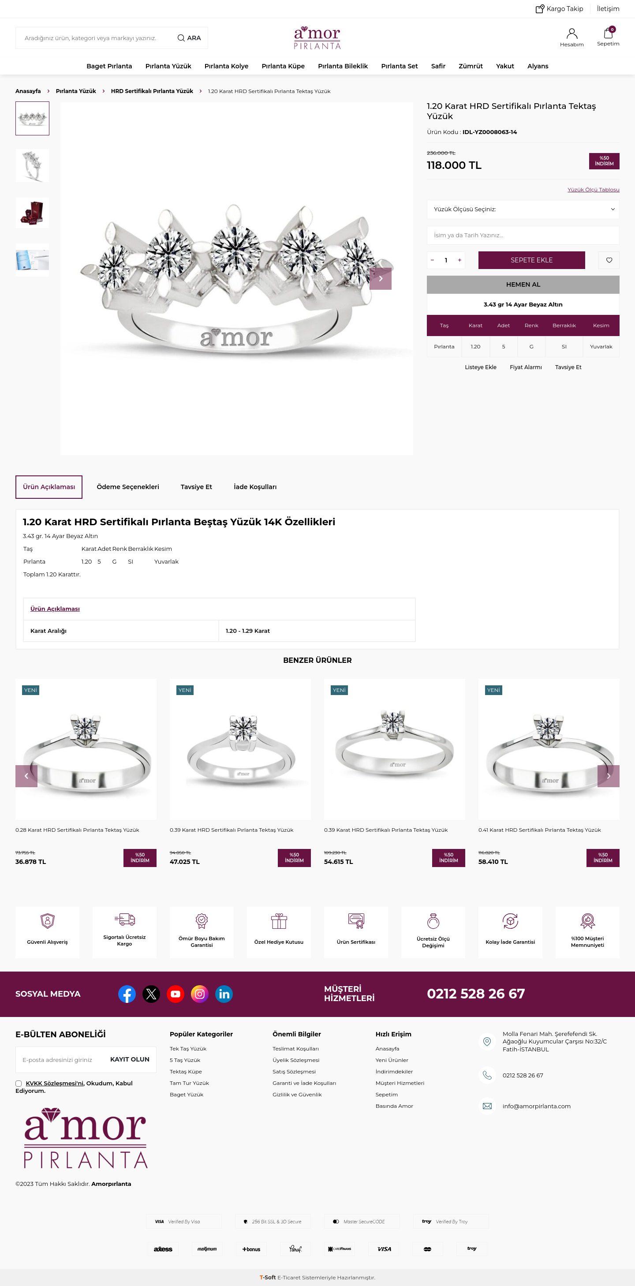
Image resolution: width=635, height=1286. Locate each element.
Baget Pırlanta (109, 66)
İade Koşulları (255, 487)
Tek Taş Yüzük (188, 1048)
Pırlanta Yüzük (168, 66)
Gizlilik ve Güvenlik (297, 1094)
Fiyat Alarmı (526, 367)
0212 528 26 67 (476, 994)
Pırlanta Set (399, 66)
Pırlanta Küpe (283, 66)
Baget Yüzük (186, 1094)
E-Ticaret (289, 1277)
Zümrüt (471, 66)
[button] (381, 279)
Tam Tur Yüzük (189, 1083)
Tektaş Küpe (186, 1071)
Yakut (505, 66)
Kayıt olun (129, 1059)
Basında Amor (394, 1106)
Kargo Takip (559, 8)
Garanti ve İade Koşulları (304, 1083)
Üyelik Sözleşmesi (296, 1060)
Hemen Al (523, 284)
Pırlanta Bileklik (343, 66)
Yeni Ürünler (392, 1060)
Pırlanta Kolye (227, 66)
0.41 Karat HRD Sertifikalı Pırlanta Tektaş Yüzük (539, 829)
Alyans (538, 66)
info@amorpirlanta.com (537, 1106)
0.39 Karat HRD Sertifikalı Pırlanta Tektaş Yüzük (231, 829)
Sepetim (387, 1094)
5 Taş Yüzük (185, 1060)
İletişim (608, 9)
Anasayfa (28, 91)
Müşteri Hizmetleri (400, 1083)
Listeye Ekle (481, 367)
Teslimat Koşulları (296, 1048)
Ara (189, 38)
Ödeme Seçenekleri (128, 487)
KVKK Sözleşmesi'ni (54, 1083)
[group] (237, 278)
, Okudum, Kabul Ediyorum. (74, 1087)
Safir (438, 66)
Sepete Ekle (532, 260)
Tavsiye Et (568, 367)
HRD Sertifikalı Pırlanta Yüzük (152, 91)
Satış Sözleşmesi (294, 1071)
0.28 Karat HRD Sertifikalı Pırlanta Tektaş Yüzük (77, 829)
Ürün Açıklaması (49, 487)
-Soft (268, 1277)
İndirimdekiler (394, 1071)
